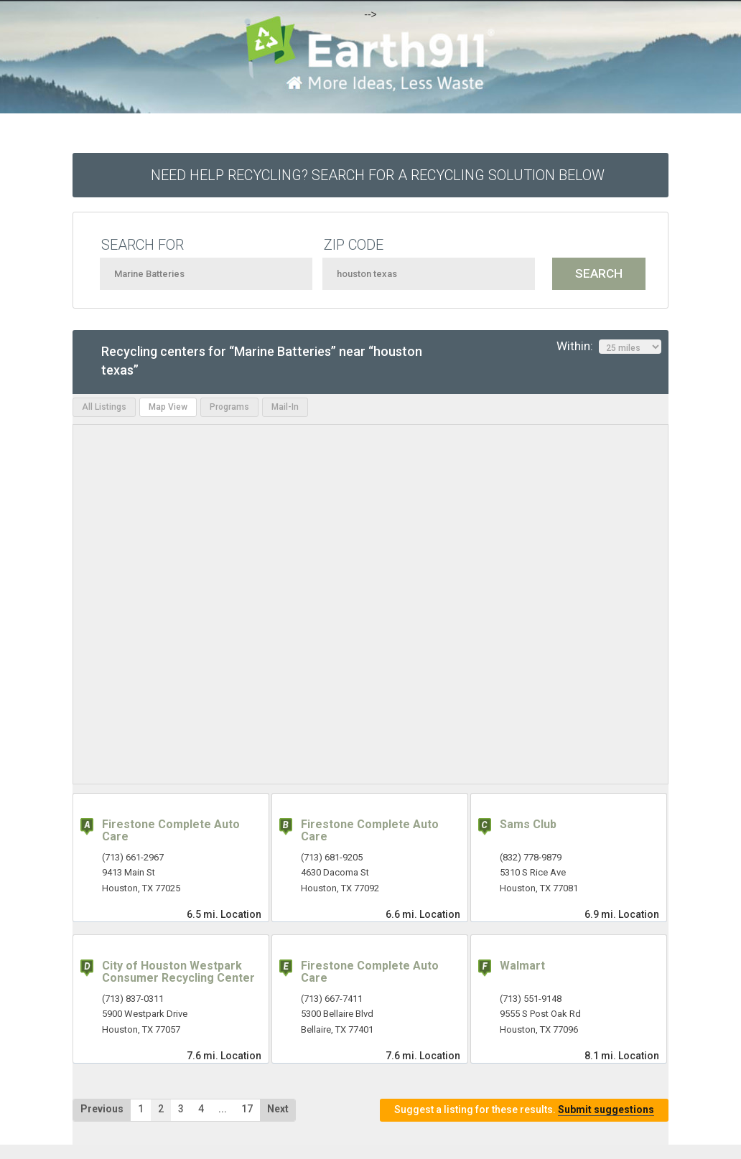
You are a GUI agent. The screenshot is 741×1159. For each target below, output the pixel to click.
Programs (229, 407)
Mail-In (285, 407)
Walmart (522, 965)
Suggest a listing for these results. (524, 1110)
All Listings (104, 407)
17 (247, 1109)
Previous (102, 1109)
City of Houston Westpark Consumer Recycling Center (178, 972)
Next (278, 1109)
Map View (168, 407)
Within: (608, 347)
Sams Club (528, 824)
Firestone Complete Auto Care (171, 830)
